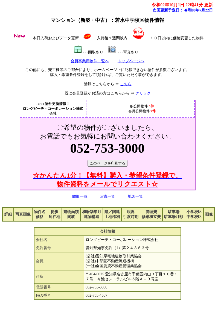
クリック (143, 93)
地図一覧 (135, 197)
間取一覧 (80, 197)
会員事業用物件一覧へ (90, 61)
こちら (126, 84)
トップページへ (131, 61)
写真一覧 (107, 197)
